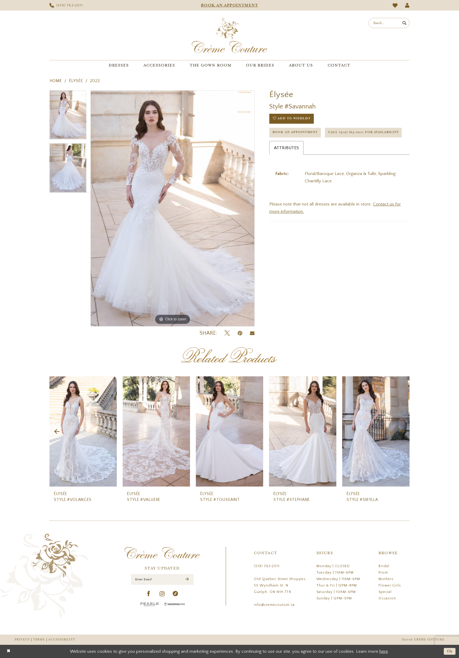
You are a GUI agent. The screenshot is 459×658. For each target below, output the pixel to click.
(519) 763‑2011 (267, 566)
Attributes (286, 164)
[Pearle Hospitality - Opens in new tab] (150, 604)
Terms (39, 639)
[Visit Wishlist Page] (395, 5)
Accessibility (61, 639)
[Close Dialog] (9, 651)
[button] (407, 5)
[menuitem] (66, 5)
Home (55, 80)
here (383, 651)
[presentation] (83, 431)
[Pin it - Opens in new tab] (239, 333)
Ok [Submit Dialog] (449, 651)
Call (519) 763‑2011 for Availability (311, 148)
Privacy (22, 639)
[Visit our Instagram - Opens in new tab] (162, 594)
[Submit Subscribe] (187, 580)
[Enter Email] (162, 580)
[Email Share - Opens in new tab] (252, 333)
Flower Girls (389, 585)
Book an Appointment (297, 134)
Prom (383, 572)
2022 (95, 80)
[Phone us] (66, 5)
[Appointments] (229, 5)
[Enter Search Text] (389, 23)
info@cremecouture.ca (274, 605)
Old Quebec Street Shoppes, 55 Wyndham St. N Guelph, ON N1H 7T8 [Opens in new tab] (280, 585)
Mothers (386, 579)
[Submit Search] (404, 23)
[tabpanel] (67, 117)
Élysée (76, 80)
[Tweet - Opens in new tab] (227, 333)
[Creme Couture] (229, 35)
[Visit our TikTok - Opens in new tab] (175, 594)
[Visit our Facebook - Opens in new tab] (149, 594)
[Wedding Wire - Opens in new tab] (174, 604)
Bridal (383, 566)
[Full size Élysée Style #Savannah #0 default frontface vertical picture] (172, 208)
